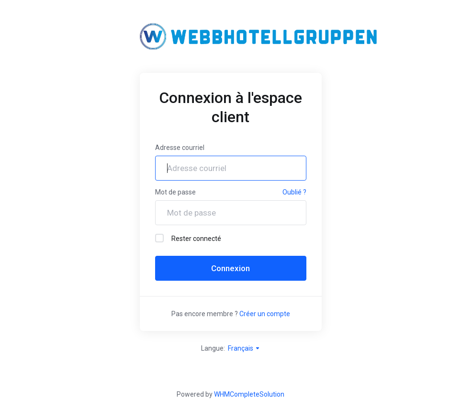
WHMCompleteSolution (249, 394)
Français (244, 348)
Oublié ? (294, 192)
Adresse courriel (179, 147)
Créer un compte (264, 314)
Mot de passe (175, 192)
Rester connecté (188, 238)
